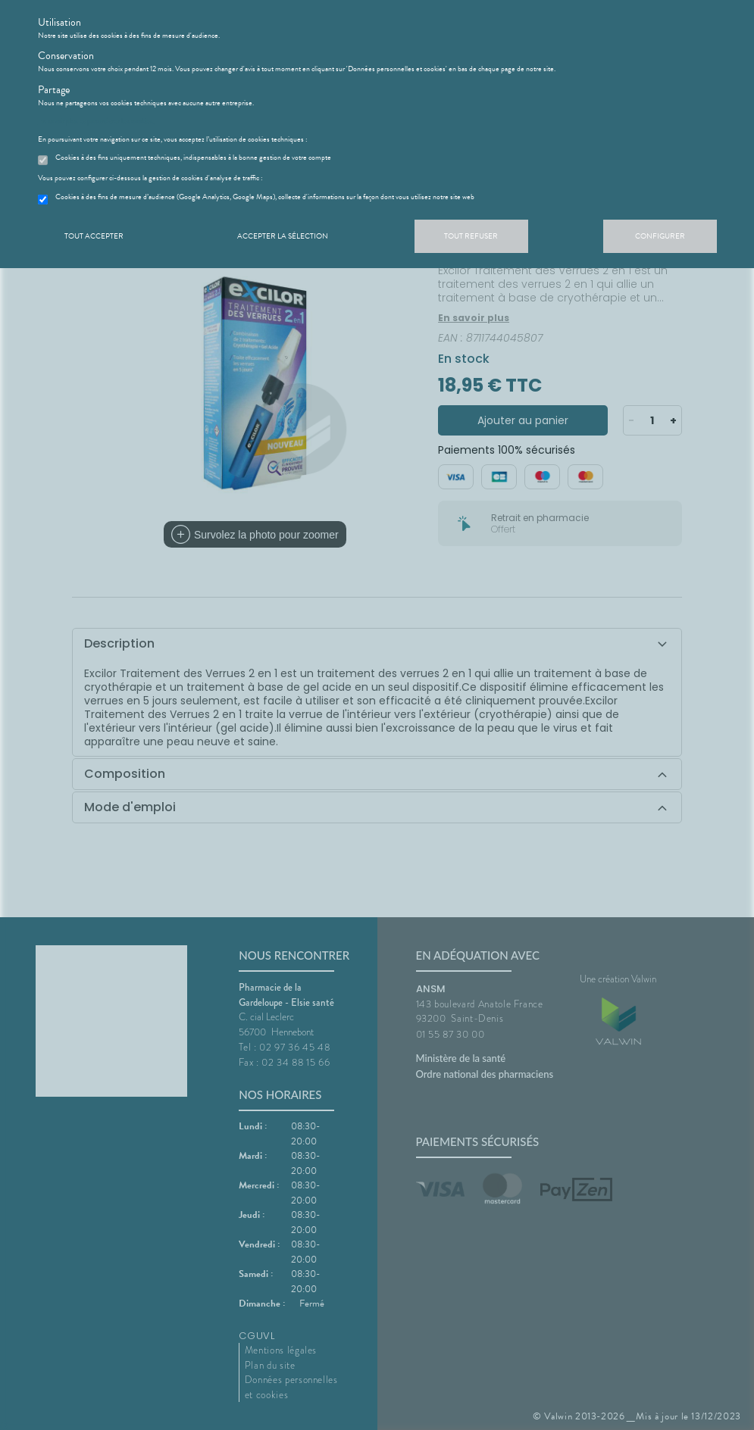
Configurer (660, 236)
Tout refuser (471, 236)
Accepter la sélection (282, 236)
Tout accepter (94, 236)
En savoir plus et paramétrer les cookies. (96, 121)
